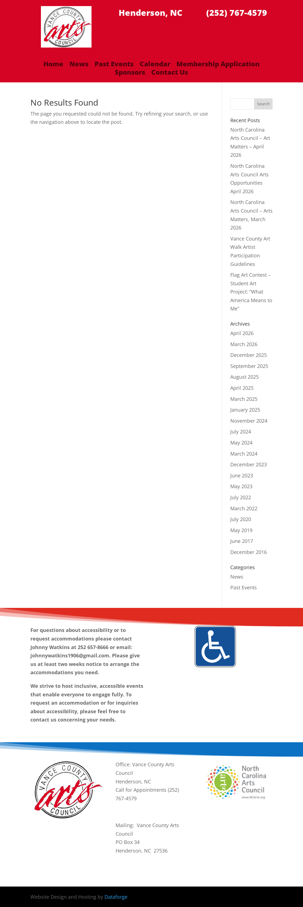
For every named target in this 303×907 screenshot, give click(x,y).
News (78, 65)
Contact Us (169, 73)
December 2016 (248, 552)
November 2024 (248, 420)
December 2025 (248, 355)
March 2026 (243, 344)
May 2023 (241, 486)
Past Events (114, 65)
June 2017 (241, 541)
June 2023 (241, 475)
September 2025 (249, 366)
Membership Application (218, 65)
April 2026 (242, 333)
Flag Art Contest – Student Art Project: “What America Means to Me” (251, 291)
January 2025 (245, 409)
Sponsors (130, 73)
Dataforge (116, 896)
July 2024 (240, 431)
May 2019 (241, 530)
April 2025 (242, 388)
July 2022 (240, 497)
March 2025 (243, 399)
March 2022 (243, 508)
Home (53, 65)
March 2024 (243, 453)
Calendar (155, 65)
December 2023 (248, 464)
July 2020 (240, 519)
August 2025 (244, 376)
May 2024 (241, 442)
